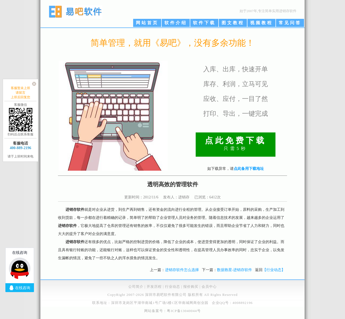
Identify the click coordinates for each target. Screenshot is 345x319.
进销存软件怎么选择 (182, 270)
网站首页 (147, 22)
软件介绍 (175, 22)
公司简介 (135, 287)
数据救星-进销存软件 (234, 270)
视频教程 (261, 22)
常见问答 (290, 22)
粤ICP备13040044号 (184, 311)
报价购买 (190, 287)
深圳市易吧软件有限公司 (166, 295)
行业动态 (172, 287)
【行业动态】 (274, 270)
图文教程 (233, 22)
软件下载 (204, 22)
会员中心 (209, 287)
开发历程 (154, 287)
